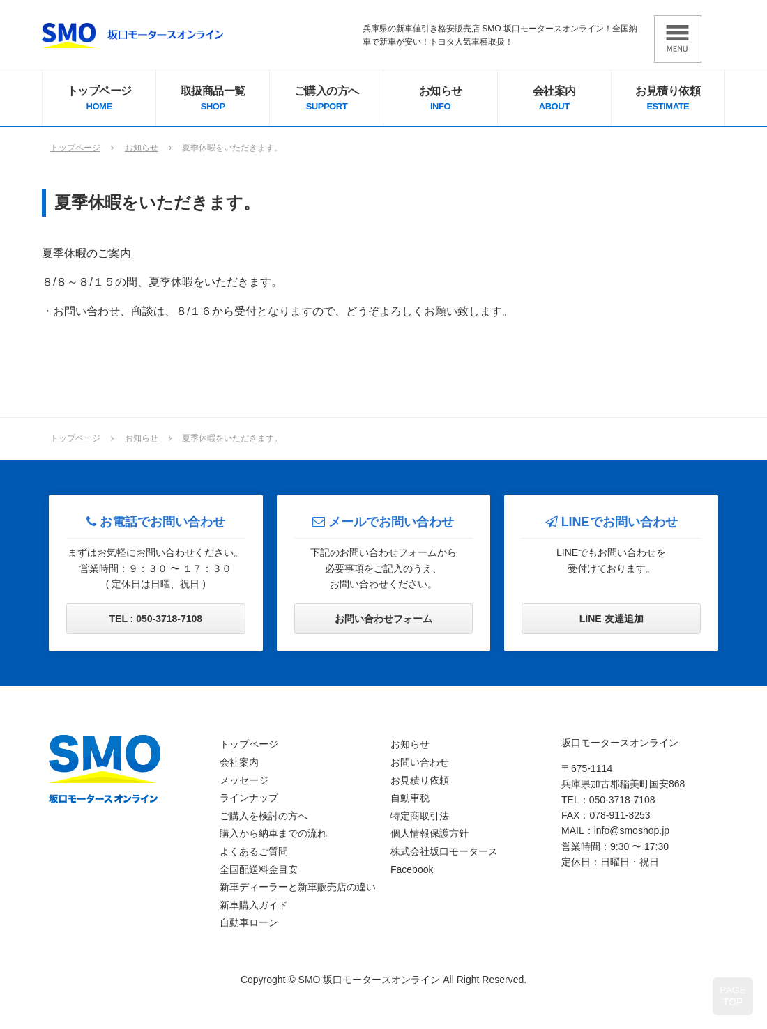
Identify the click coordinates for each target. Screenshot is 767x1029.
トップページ (99, 99)
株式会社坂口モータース (444, 851)
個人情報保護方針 (429, 833)
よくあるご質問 (254, 851)
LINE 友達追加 (611, 618)
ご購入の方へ (326, 99)
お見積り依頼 (668, 99)
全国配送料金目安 (259, 869)
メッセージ (244, 780)
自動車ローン (249, 922)
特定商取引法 (419, 815)
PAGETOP (733, 995)
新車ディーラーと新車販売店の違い (298, 886)
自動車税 (410, 797)
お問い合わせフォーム (383, 618)
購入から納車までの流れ (273, 833)
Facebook (411, 869)
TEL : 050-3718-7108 (156, 618)
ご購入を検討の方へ (263, 815)
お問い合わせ (419, 762)
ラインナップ (249, 797)
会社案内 (554, 99)
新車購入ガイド (254, 905)
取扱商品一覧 (212, 99)
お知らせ (440, 99)
